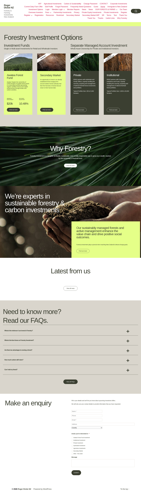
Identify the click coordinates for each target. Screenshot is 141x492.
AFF (39, 4)
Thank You (123, 15)
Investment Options (36, 9)
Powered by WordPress (42, 489)
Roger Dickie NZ (9, 6)
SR (103, 15)
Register (124, 12)
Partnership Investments (62, 12)
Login (47, 9)
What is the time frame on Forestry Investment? (19, 340)
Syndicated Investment (79, 445)
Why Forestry (122, 18)
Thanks (100, 18)
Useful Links (110, 18)
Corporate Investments (118, 4)
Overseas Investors (35, 12)
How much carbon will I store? (13, 360)
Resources (50, 15)
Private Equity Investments (91, 12)
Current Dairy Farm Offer (33, 7)
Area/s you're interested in (80, 433)
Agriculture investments (79, 448)
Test (115, 15)
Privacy (76, 12)
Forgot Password (61, 7)
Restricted (60, 15)
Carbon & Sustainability (72, 4)
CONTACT (104, 4)
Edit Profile (49, 7)
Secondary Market (73, 15)
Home (103, 7)
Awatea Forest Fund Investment (81, 437)
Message (74, 457)
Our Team (123, 9)
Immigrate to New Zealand (117, 7)
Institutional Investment (79, 440)
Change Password (90, 4)
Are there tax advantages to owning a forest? (18, 350)
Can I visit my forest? (10, 369)
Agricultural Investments (52, 4)
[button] (70, 331)
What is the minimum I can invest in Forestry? (18, 330)
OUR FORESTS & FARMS (105, 9)
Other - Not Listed (78, 453)
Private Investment (78, 443)
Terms (109, 15)
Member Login (57, 9)
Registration (39, 15)
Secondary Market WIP (90, 15)
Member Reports (73, 9)
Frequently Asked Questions (80, 7)
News (84, 9)
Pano (47, 12)
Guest (96, 7)
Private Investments (111, 12)
